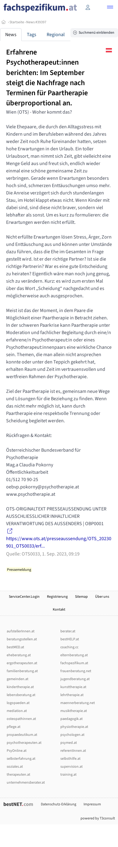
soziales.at (15, 766)
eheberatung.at (19, 655)
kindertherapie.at (20, 687)
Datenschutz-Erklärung (58, 804)
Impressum (92, 804)
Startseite (16, 22)
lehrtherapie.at (72, 695)
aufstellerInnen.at (20, 631)
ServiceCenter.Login (24, 596)
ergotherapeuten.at (22, 663)
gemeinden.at (17, 679)
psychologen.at (72, 734)
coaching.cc (69, 647)
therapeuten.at (18, 774)
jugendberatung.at (75, 679)
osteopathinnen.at (21, 718)
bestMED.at (15, 647)
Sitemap (81, 596)
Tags (31, 34)
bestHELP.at (69, 639)
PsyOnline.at (17, 750)
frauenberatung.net (75, 671)
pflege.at (13, 726)
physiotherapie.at (74, 726)
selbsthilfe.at (70, 758)
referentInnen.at (73, 750)
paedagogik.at (71, 718)
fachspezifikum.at (74, 663)
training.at (68, 774)
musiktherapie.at (73, 710)
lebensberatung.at (21, 695)
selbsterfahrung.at (21, 758)
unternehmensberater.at (26, 782)
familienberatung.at (22, 671)
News (10, 34)
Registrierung (57, 596)
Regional (56, 34)
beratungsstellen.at (22, 639)
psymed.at (68, 742)
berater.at (67, 631)
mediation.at (17, 710)
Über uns (102, 596)
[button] (110, 8)
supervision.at (71, 766)
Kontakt (59, 609)
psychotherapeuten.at (24, 742)
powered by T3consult (97, 818)
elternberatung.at (74, 655)
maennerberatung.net (77, 703)
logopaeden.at (18, 703)
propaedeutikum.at (22, 734)
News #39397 (36, 22)
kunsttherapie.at (73, 687)
